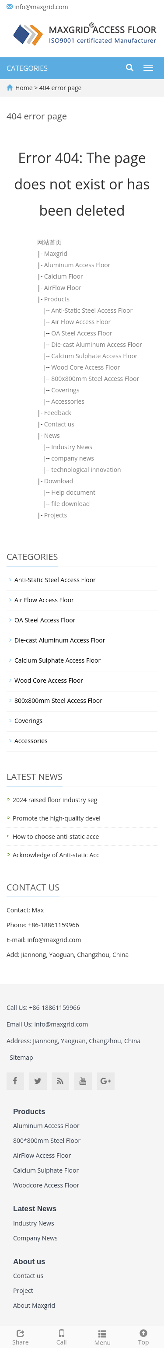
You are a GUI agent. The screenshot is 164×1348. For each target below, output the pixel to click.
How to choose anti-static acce (56, 836)
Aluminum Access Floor (77, 265)
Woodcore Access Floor (46, 1185)
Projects (55, 515)
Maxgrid (55, 253)
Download (58, 481)
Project (23, 1290)
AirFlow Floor (62, 287)
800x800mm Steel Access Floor (95, 378)
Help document (73, 492)
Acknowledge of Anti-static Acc (56, 855)
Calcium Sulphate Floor (46, 1170)
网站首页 (49, 242)
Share (20, 1336)
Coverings (65, 390)
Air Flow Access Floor (81, 322)
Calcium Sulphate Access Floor (94, 356)
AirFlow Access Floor (42, 1155)
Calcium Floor (63, 276)
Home (24, 88)
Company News (35, 1238)
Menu (103, 1337)
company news (72, 458)
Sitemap (21, 1057)
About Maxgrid (34, 1305)
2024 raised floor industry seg (55, 800)
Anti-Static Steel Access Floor (92, 310)
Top (143, 1336)
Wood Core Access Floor (85, 367)
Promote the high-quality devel (57, 818)
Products (57, 299)
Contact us (59, 424)
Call (61, 1336)
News (52, 435)
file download (70, 503)
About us (29, 1261)
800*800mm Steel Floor (46, 1140)
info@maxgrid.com (41, 7)
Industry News (71, 447)
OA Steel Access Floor (81, 333)
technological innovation (86, 469)
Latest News (34, 1209)
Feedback (57, 413)
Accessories (67, 401)
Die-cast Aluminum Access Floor (96, 344)
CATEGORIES (27, 68)
